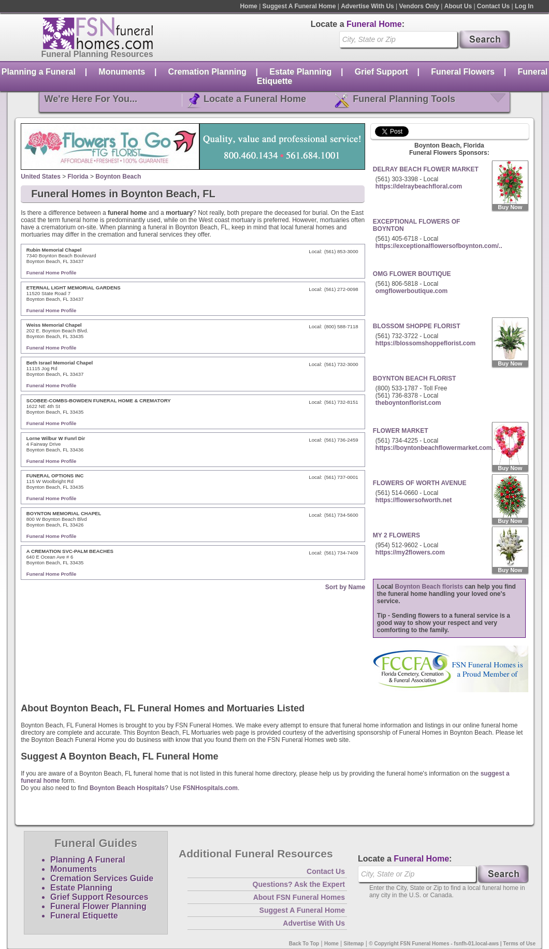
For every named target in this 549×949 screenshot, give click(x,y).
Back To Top (304, 943)
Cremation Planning (207, 71)
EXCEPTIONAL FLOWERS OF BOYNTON (416, 225)
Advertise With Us (367, 6)
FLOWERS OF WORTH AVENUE (420, 483)
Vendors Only (419, 6)
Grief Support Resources (99, 897)
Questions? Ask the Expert (299, 884)
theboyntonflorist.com (408, 402)
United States (41, 176)
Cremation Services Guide (101, 878)
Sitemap (354, 943)
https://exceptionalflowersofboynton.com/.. (438, 246)
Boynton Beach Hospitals (127, 788)
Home (248, 6)
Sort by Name (345, 587)
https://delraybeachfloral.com (418, 186)
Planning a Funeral (39, 71)
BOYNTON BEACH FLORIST (414, 378)
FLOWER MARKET (400, 430)
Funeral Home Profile (51, 272)
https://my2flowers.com (410, 552)
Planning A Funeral (87, 859)
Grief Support (381, 71)
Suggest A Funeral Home (299, 6)
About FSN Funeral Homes (299, 897)
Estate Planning (300, 71)
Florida (78, 176)
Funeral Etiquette (84, 915)
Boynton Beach (118, 176)
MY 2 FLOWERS (396, 535)
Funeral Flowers (463, 71)
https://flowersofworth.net (413, 500)
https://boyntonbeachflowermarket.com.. (435, 447)
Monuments (121, 71)
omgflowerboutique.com (411, 291)
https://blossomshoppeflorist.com (425, 343)
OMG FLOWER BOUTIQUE (412, 274)
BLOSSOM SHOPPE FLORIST (416, 326)
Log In (524, 6)
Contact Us (493, 6)
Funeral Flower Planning (98, 906)
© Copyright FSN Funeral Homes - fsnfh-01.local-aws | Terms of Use (452, 943)
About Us (458, 6)
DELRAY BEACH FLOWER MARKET (426, 169)
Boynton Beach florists (429, 586)
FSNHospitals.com (210, 788)
